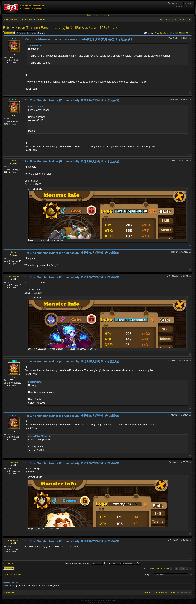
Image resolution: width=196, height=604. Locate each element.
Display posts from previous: (84, 563)
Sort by (112, 563)
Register (97, 15)
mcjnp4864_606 (13, 276)
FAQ (89, 15)
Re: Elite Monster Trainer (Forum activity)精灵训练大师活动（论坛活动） (79, 39)
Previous (9, 563)
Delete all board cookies (165, 592)
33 (180, 33)
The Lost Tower (27, 19)
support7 (13, 38)
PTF (107, 602)
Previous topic (166, 19)
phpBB (89, 600)
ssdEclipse (13, 462)
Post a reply (9, 33)
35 (187, 33)
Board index (12, 19)
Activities (41, 19)
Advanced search (184, 6)
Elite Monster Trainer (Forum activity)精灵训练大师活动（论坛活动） (61, 27)
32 (177, 33)
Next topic (177, 19)
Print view (187, 19)
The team (149, 592)
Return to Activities (13, 574)
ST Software (99, 602)
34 (183, 33)
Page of (161, 33)
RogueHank (13, 540)
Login (106, 15)
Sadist (13, 161)
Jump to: (148, 574)
